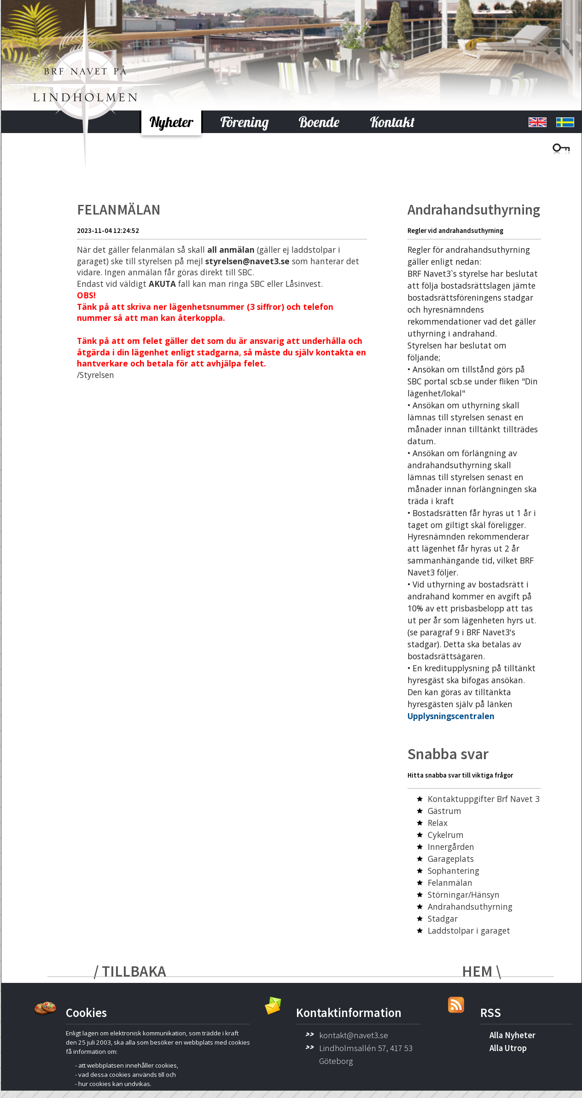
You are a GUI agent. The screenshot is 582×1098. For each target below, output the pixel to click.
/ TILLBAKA (129, 971)
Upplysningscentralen (451, 715)
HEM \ (481, 971)
